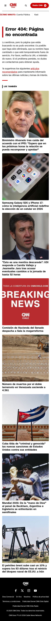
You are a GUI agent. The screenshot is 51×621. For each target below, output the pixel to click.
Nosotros (27, 597)
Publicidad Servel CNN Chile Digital (35, 601)
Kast (36, 14)
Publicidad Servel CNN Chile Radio (25, 606)
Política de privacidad (41, 597)
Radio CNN (40, 5)
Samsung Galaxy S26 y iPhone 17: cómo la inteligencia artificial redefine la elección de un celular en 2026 (25, 206)
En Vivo (19, 597)
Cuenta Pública (23, 14)
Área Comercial (8, 597)
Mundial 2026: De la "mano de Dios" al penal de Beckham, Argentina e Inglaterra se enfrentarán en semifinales (24, 507)
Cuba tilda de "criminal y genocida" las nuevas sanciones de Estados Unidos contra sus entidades (24, 447)
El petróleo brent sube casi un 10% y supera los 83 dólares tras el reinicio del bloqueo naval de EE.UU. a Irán (24, 568)
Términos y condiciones (11, 601)
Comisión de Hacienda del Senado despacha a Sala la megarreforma (23, 329)
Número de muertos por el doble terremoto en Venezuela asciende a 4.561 (23, 387)
